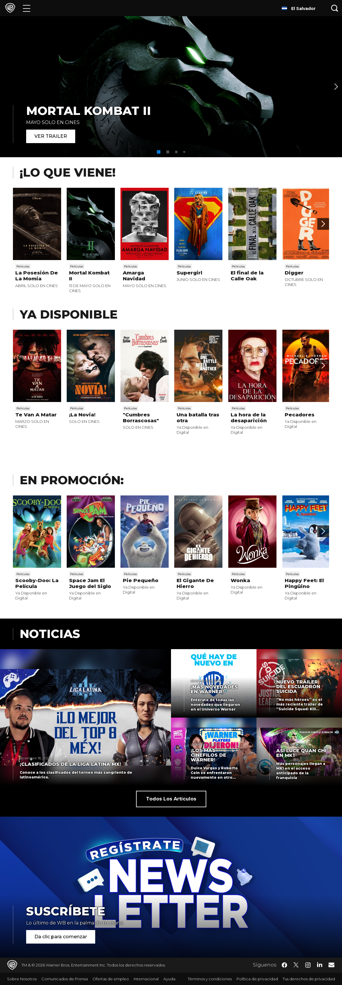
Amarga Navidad (134, 276)
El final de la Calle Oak (247, 276)
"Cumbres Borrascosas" (141, 417)
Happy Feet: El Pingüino (304, 583)
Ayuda (169, 978)
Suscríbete (65, 911)
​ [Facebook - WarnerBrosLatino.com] (284, 965)
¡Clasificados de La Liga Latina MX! (70, 764)
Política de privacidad (257, 978)
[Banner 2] (336, 87)
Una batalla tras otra (198, 417)
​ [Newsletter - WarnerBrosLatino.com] (331, 965)
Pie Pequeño (140, 580)
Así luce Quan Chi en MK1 (301, 753)
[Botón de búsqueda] (334, 8)
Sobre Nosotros (22, 978)
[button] (158, 152)
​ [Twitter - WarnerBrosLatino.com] (296, 965)
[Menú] (26, 8)
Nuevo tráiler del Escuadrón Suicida (298, 687)
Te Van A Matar (36, 415)
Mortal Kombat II (89, 276)
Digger (294, 273)
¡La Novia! (82, 415)
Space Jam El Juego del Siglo (90, 583)
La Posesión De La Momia (36, 276)
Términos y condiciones (210, 978)
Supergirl (189, 273)
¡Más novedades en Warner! (214, 689)
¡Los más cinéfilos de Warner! (208, 755)
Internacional (146, 978)
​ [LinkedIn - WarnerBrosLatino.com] (319, 964)
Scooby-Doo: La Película (36, 583)
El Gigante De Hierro (195, 583)
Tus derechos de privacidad (309, 978)
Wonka (240, 580)
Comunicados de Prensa (64, 978)
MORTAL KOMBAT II (88, 110)
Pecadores (299, 415)
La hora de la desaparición (249, 417)
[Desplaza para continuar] (323, 224)
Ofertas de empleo (111, 978)
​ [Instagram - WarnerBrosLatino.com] (307, 965)
